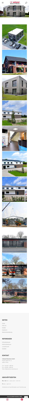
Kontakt (4, 327)
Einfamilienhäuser (6, 342)
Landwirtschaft (5, 346)
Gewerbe (4, 348)
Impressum (4, 330)
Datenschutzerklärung (7, 332)
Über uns (4, 325)
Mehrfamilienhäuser (6, 344)
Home (3, 323)
